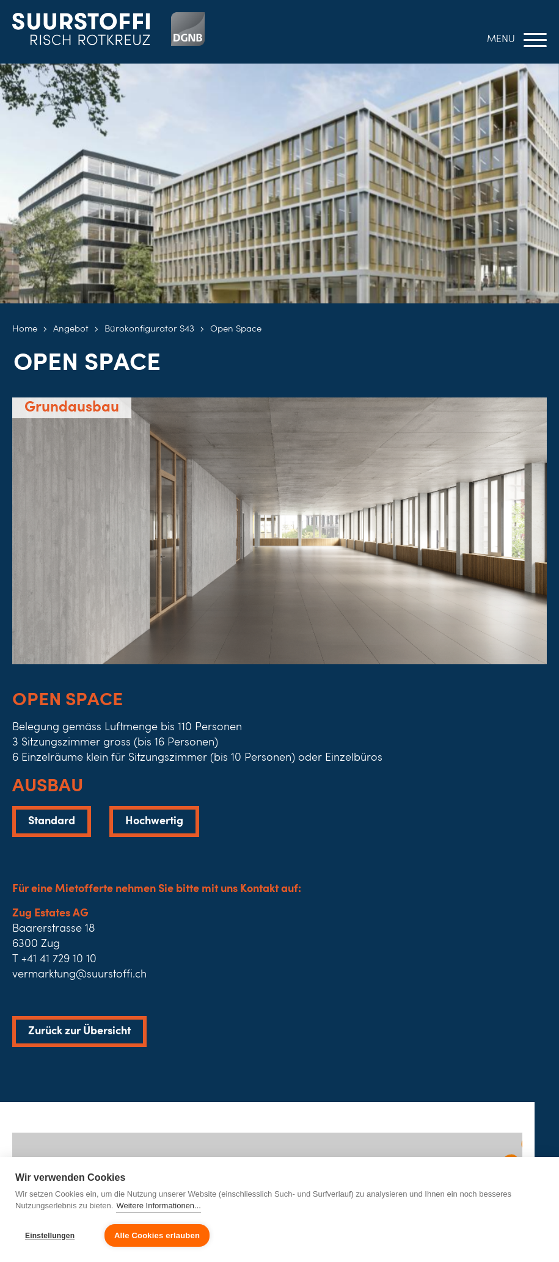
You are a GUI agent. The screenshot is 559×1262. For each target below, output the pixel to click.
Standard (51, 821)
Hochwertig (154, 821)
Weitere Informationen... (158, 1205)
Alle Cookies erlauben (157, 1235)
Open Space (235, 329)
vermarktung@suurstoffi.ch (79, 974)
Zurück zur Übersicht (79, 1031)
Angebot (71, 329)
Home (24, 329)
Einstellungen (50, 1235)
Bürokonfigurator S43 (149, 329)
